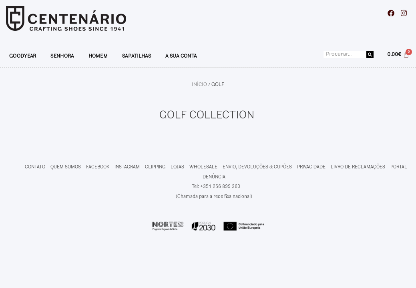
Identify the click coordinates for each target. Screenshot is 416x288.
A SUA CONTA (181, 56)
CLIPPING (155, 167)
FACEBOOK (97, 167)
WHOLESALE (203, 167)
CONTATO (35, 167)
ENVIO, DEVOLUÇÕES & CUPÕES (257, 167)
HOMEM (98, 56)
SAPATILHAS (136, 56)
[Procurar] (370, 54)
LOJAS (177, 167)
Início (199, 84)
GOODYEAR (22, 56)
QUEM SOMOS (65, 167)
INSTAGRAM (127, 167)
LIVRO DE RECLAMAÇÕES (358, 167)
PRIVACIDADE (311, 167)
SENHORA (62, 56)
